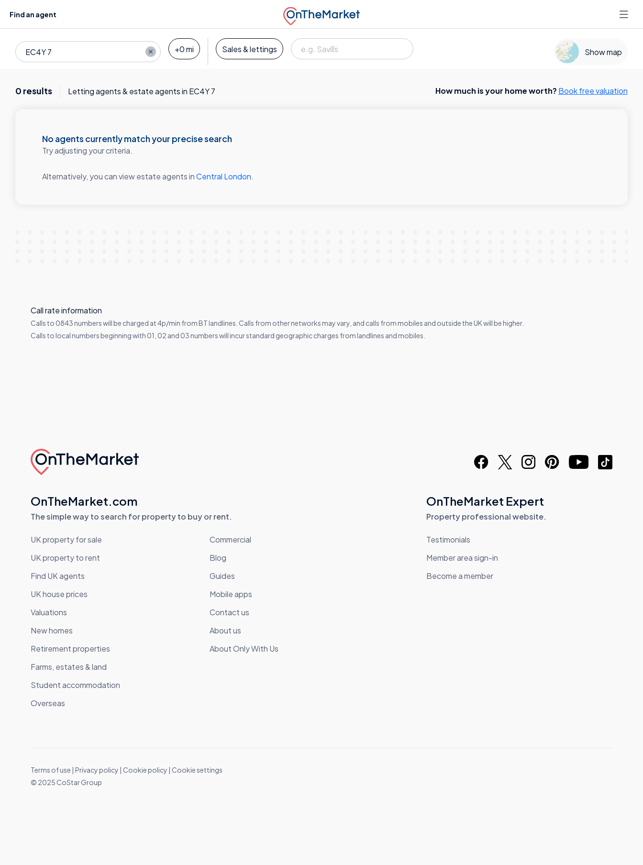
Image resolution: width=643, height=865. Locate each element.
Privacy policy (97, 769)
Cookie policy (145, 769)
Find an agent (33, 14)
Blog (218, 558)
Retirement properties (70, 648)
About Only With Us (244, 648)
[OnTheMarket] (321, 14)
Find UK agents (58, 576)
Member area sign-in (462, 558)
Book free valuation (593, 91)
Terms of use (51, 769)
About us (225, 630)
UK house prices (59, 594)
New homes (52, 630)
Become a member (459, 576)
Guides (222, 576)
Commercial (230, 539)
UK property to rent (65, 558)
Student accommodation (75, 685)
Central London (223, 176)
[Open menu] (624, 14)
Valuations (49, 612)
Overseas (48, 703)
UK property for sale (66, 539)
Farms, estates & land (69, 667)
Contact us (229, 612)
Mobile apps (231, 594)
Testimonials (448, 539)
